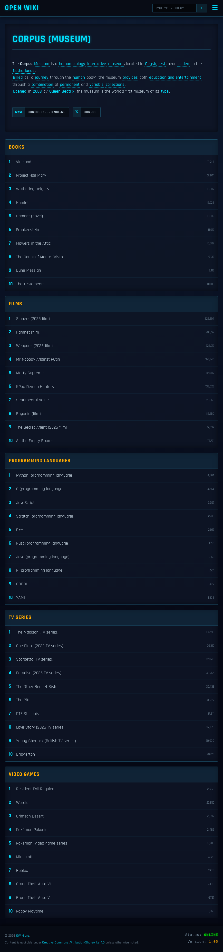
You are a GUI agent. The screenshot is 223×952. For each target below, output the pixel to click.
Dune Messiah (111, 270)
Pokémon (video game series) (111, 843)
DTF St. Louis (111, 714)
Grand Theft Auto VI (111, 884)
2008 (37, 91)
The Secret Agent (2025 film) (111, 427)
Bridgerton (111, 754)
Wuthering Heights (111, 189)
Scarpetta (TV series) (111, 659)
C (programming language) (111, 489)
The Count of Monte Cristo (111, 257)
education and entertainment (175, 77)
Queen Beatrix (61, 91)
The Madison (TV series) (111, 632)
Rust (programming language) (111, 543)
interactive (96, 64)
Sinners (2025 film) (111, 319)
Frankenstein (111, 230)
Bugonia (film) (111, 414)
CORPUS (85, 112)
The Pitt (111, 700)
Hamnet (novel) (111, 216)
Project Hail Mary (111, 175)
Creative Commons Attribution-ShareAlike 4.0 (73, 942)
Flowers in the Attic (111, 243)
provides (130, 77)
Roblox (111, 870)
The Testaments (111, 284)
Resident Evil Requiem (111, 789)
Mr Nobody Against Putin (111, 359)
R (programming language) (111, 570)
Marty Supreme (111, 373)
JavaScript (111, 503)
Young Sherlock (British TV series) (111, 741)
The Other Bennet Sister (111, 686)
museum (116, 64)
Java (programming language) (111, 557)
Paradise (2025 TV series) (111, 673)
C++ (111, 530)
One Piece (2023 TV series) (111, 646)
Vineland (111, 162)
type (165, 91)
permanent (69, 84)
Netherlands (23, 70)
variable (96, 84)
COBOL (111, 584)
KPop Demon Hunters (111, 386)
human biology (72, 64)
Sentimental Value (111, 400)
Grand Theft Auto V (111, 898)
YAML (111, 598)
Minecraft (111, 857)
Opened (19, 91)
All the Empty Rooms (111, 441)
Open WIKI (22, 7)
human (79, 77)
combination (42, 84)
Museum (41, 64)
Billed (18, 77)
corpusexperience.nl (39, 112)
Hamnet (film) (111, 332)
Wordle (111, 803)
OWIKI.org (22, 935)
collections (115, 84)
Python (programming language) (111, 475)
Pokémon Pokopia (111, 830)
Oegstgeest (155, 64)
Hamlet (111, 202)
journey (41, 77)
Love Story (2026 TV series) (111, 727)
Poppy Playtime (111, 911)
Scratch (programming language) (111, 516)
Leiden (183, 64)
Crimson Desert (111, 816)
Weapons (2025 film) (111, 346)
